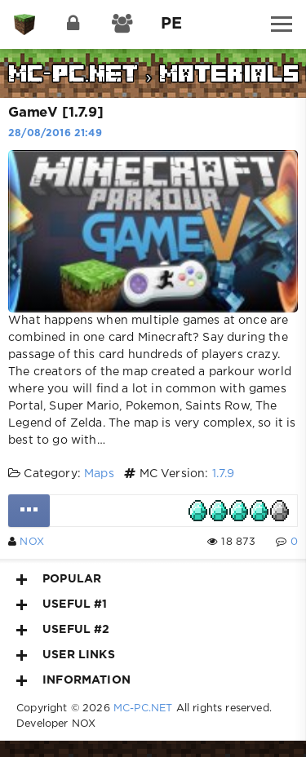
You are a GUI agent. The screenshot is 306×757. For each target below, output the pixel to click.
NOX (32, 542)
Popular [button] (58, 579)
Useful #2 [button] (63, 630)
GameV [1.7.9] (56, 113)
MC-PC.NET (143, 708)
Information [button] (73, 680)
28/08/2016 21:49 (55, 133)
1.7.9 (223, 474)
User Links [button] (65, 655)
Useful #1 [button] (62, 604)
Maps (99, 474)
